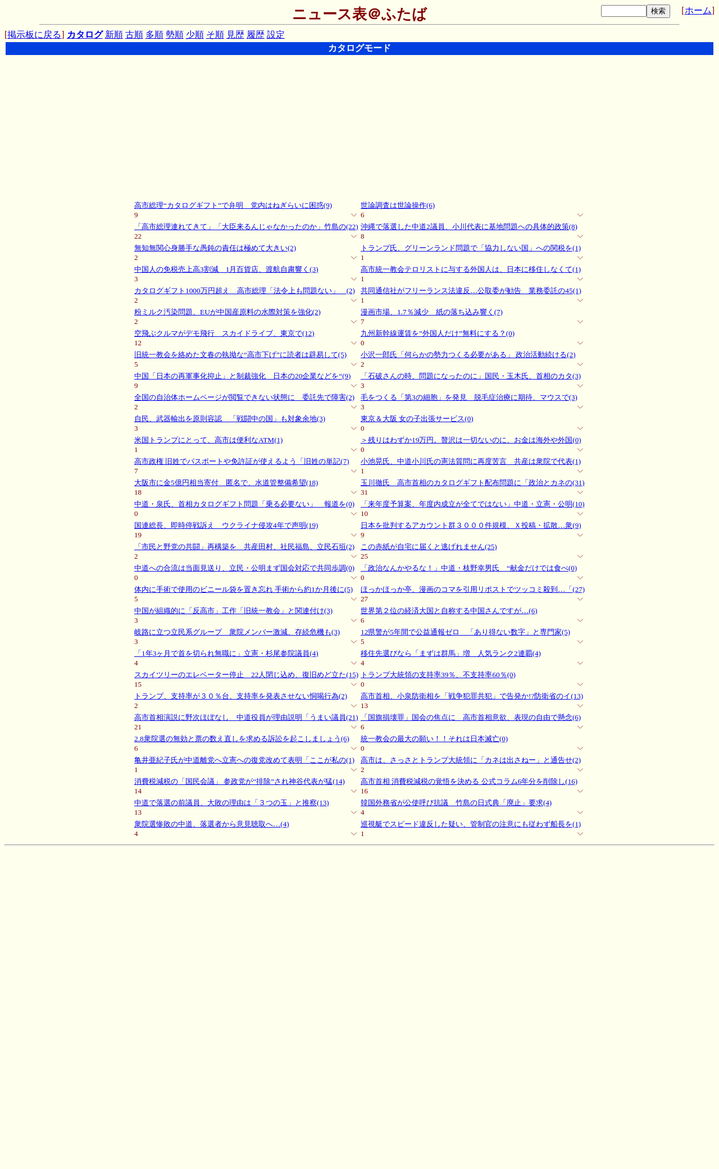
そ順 (215, 34)
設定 (276, 34)
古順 (134, 34)
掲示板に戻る (34, 34)
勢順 (175, 34)
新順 (114, 34)
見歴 (235, 34)
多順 (154, 34)
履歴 (256, 34)
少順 (195, 34)
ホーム (698, 10)
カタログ (85, 34)
